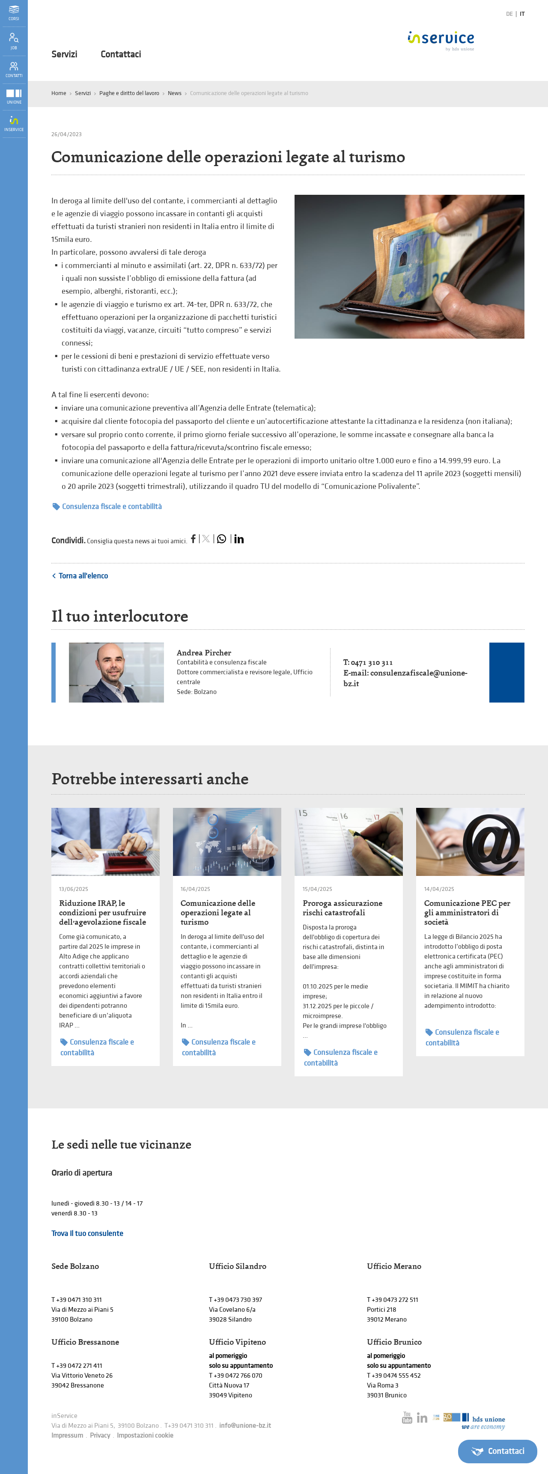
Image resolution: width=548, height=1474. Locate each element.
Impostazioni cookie (145, 1436)
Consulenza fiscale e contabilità (107, 506)
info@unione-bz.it (245, 1426)
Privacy (100, 1436)
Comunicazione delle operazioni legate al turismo (218, 912)
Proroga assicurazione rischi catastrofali (342, 907)
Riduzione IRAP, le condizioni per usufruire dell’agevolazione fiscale (102, 912)
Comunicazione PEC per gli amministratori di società (467, 912)
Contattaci (121, 55)
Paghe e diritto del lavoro (129, 93)
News (175, 93)
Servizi (64, 55)
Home (58, 93)
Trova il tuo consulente (87, 1233)
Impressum (67, 1436)
